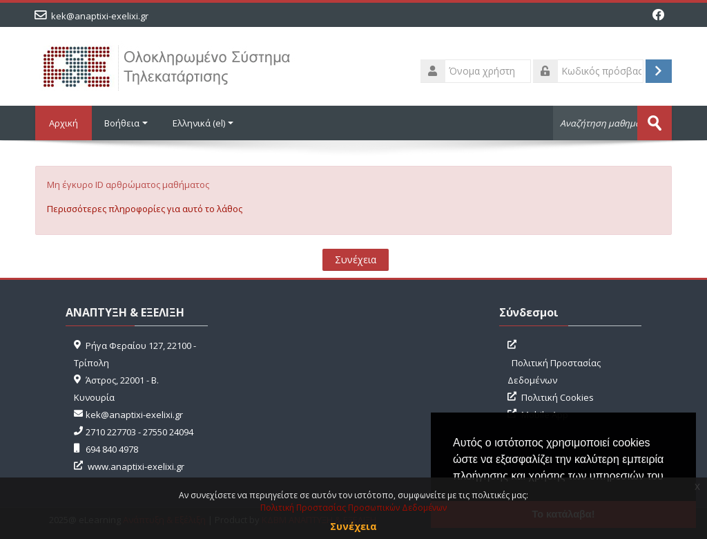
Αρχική (63, 123)
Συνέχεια (355, 259)
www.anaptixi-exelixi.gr (135, 466)
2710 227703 (111, 432)
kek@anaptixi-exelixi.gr (99, 16)
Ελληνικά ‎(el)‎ (203, 123)
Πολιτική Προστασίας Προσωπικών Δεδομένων (353, 507)
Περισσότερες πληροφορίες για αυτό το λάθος (144, 208)
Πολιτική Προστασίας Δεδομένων (554, 371)
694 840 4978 (112, 449)
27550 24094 (168, 432)
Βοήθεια (126, 123)
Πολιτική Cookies (555, 397)
